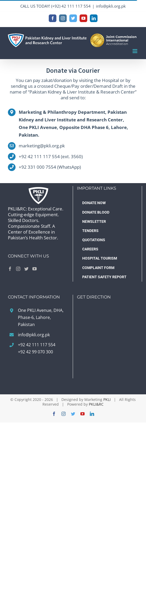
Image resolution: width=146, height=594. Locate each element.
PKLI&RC (96, 404)
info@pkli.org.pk (111, 6)
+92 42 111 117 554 (36, 345)
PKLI (107, 399)
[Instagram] (18, 269)
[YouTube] (34, 269)
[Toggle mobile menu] (135, 51)
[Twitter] (26, 269)
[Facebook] (10, 269)
